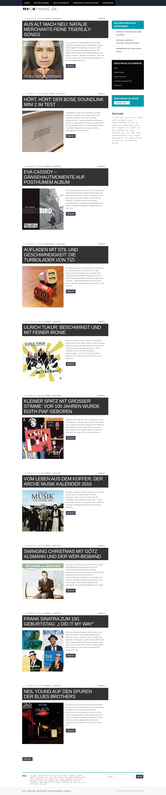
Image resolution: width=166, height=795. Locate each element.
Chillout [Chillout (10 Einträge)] (114, 120)
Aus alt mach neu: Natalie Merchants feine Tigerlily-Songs (57, 29)
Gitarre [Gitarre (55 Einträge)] (137, 125)
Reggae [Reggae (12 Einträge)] (132, 133)
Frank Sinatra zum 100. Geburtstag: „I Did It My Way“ (59, 621)
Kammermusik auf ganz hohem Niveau (128, 50)
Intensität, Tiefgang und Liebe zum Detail (128, 33)
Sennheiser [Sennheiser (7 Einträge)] (136, 135)
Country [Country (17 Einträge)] (129, 120)
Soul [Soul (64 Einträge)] (126, 138)
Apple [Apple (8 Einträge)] (117, 117)
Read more (70, 66)
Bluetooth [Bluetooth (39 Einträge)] (128, 117)
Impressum (108, 3)
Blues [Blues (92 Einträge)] (122, 117)
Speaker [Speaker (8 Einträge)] (131, 138)
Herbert (48, 18)
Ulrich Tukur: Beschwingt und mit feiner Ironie (62, 330)
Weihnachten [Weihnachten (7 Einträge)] (133, 140)
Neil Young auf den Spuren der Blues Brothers (58, 694)
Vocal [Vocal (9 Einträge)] (125, 140)
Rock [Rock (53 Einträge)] (129, 135)
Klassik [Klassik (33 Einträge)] (114, 130)
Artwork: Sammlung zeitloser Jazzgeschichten (127, 41)
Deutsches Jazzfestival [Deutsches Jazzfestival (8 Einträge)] (119, 122)
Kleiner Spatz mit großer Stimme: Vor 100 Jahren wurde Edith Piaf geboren (62, 406)
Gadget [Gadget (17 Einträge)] (125, 125)
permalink (101, 18)
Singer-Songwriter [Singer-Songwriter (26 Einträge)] (117, 138)
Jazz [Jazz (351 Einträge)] (139, 128)
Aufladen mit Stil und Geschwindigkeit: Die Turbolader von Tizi (51, 254)
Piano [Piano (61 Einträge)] (123, 133)
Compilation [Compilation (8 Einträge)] (122, 120)
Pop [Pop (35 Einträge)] (128, 133)
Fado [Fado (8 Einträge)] (133, 122)
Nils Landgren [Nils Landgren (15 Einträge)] (116, 133)
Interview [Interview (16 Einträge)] (134, 128)
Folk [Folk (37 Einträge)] (137, 122)
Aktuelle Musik (41, 3)
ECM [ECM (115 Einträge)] (129, 122)
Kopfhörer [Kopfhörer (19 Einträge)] (121, 130)
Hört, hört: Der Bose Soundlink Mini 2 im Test (64, 102)
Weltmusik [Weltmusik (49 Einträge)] (115, 143)
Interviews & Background (85, 3)
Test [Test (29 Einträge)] (113, 140)
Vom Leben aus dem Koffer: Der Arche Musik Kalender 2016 (63, 481)
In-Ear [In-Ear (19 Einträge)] (127, 128)
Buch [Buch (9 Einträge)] (134, 117)
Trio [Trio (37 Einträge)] (121, 140)
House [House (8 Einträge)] (114, 128)
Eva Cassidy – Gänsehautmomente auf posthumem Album (54, 177)
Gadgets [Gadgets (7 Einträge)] (131, 125)
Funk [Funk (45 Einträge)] (120, 125)
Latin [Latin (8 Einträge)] (126, 130)
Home (27, 3)
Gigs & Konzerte (61, 3)
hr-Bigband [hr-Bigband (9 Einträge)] (120, 128)
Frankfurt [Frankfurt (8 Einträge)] (114, 125)
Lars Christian (50, 93)
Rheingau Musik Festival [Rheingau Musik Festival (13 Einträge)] (119, 135)
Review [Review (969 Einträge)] (138, 133)
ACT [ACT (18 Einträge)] (113, 117)
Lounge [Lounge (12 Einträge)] (131, 130)
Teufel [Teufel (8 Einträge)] (117, 140)
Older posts (27, 759)
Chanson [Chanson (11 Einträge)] (139, 117)
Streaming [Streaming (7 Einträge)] (138, 138)
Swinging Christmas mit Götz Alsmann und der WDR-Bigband (62, 554)
